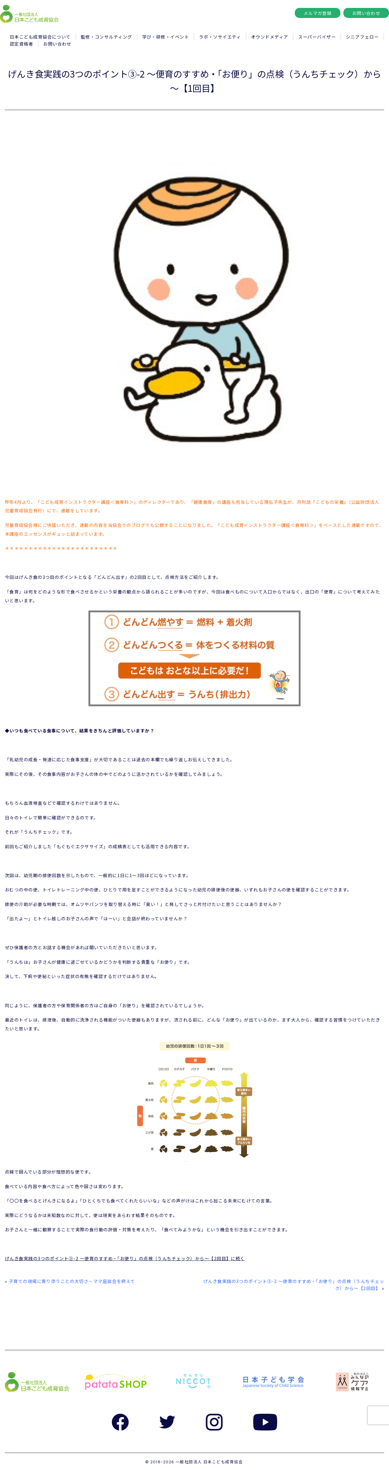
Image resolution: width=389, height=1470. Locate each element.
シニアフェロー (362, 36)
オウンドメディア (269, 36)
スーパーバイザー (317, 36)
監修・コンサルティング (106, 36)
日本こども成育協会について (40, 36)
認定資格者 (21, 43)
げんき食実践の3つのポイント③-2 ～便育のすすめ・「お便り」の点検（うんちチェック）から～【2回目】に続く (125, 1258)
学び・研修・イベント (165, 36)
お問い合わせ (366, 13)
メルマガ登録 (318, 13)
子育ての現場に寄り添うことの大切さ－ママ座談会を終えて (72, 1281)
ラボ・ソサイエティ (220, 36)
